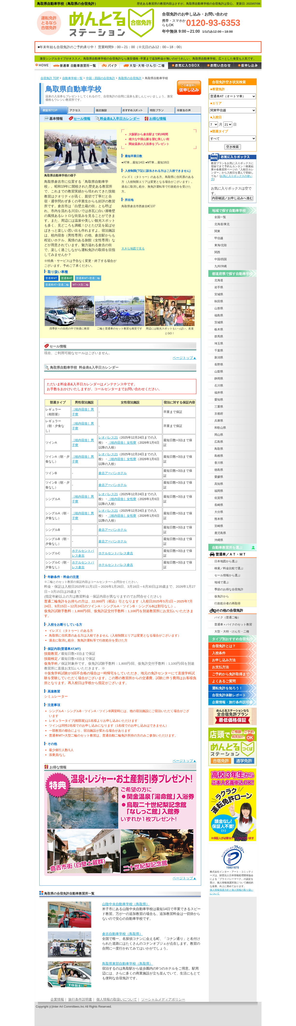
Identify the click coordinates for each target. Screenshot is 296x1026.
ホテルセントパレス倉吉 (116, 553)
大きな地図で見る (133, 248)
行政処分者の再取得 (227, 603)
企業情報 (57, 999)
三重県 (218, 406)
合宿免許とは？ (224, 646)
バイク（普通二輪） (227, 617)
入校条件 (219, 653)
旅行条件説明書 (80, 999)
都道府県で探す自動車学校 (232, 274)
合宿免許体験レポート (229, 695)
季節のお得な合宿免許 (228, 589)
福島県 (218, 315)
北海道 (218, 280)
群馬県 (218, 336)
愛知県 (218, 399)
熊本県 (218, 519)
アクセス (80, 110)
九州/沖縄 (220, 266)
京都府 (218, 413)
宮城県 (218, 294)
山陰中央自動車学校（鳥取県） (125, 904)
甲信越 (218, 238)
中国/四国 (220, 259)
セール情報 (81, 119)
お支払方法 (220, 667)
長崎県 (218, 505)
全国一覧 (220, 217)
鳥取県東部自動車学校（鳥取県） (127, 963)
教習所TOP (53, 110)
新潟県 (218, 357)
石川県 (218, 385)
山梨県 (218, 371)
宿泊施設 (107, 110)
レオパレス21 (108, 437)
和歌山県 (220, 427)
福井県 (218, 392)
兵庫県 (218, 420)
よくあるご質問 (224, 681)
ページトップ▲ (184, 358)
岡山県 (218, 434)
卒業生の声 (187, 110)
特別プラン (160, 110)
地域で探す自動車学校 (229, 211)
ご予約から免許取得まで (230, 674)
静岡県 (218, 378)
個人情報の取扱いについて (116, 999)
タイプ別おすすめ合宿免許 (232, 639)
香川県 (218, 462)
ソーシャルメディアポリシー (163, 999)
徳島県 (218, 469)
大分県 (218, 512)
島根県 (218, 455)
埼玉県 (218, 343)
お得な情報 (157, 119)
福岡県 (218, 491)
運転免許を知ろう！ (227, 688)
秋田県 (218, 301)
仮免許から (221, 596)
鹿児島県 (220, 533)
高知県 (218, 484)
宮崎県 (218, 526)
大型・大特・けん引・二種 (231, 631)
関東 (217, 231)
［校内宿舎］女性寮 (122, 442)
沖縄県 (218, 540)
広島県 (218, 441)
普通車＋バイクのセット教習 (233, 624)
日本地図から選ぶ (226, 561)
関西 (217, 252)
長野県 (218, 364)
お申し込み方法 (224, 660)
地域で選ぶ (221, 582)
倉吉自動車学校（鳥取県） (122, 934)
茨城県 (218, 322)
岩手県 (218, 287)
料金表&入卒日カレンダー (120, 119)
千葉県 (218, 350)
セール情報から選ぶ (227, 575)
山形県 (218, 308)
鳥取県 (218, 448)
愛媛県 (218, 477)
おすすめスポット (133, 110)
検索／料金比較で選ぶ (228, 568)
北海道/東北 (222, 224)
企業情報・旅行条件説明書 (232, 702)
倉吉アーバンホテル (113, 473)
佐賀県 (218, 498)
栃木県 (218, 329)
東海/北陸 (220, 245)
